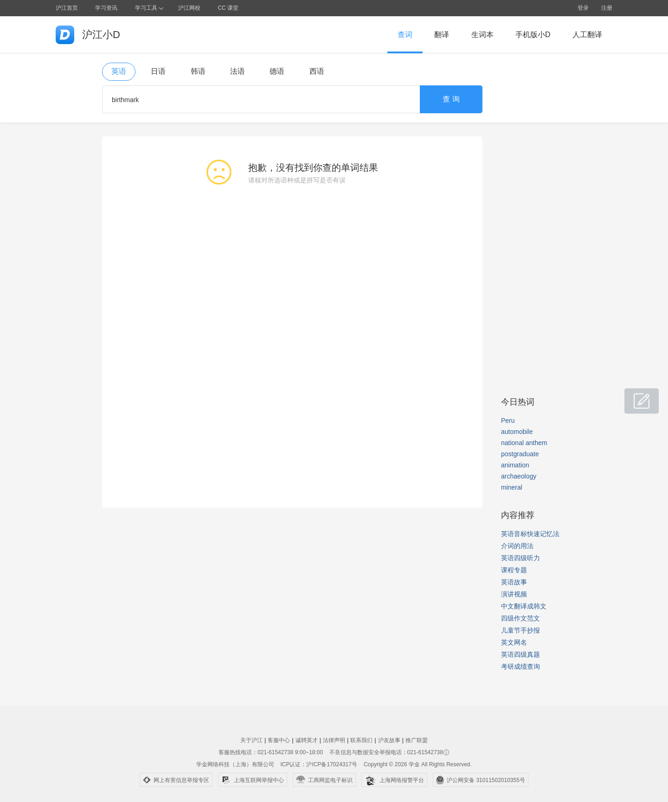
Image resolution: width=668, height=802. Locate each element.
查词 (405, 35)
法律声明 (334, 740)
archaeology (518, 476)
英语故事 (514, 582)
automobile (517, 431)
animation (515, 465)
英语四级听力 (520, 558)
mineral (511, 487)
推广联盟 (416, 740)
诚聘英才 (306, 740)
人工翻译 (587, 35)
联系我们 (361, 740)
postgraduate (520, 454)
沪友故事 (389, 740)
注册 (606, 8)
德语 (277, 71)
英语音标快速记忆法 (530, 533)
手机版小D (533, 35)
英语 (118, 71)
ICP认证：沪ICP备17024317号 (318, 764)
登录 (583, 8)
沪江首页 (67, 8)
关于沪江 (251, 740)
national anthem (524, 442)
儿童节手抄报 (520, 630)
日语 (158, 71)
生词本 (482, 35)
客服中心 (279, 740)
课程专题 (514, 570)
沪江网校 (189, 8)
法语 (237, 71)
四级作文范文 (520, 618)
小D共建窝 (632, 396)
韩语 (198, 71)
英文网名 (514, 642)
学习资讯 (106, 8)
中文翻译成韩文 (523, 606)
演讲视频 (514, 594)
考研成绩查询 (520, 666)
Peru (508, 420)
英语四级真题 (520, 654)
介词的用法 (517, 546)
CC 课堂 (228, 8)
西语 (316, 71)
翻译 (441, 35)
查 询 (451, 99)
